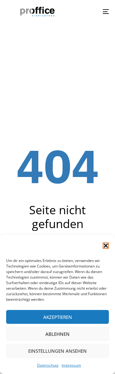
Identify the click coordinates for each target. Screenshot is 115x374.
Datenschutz (48, 365)
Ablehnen (57, 334)
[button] (106, 246)
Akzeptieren (57, 317)
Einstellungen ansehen (57, 351)
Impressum (71, 365)
